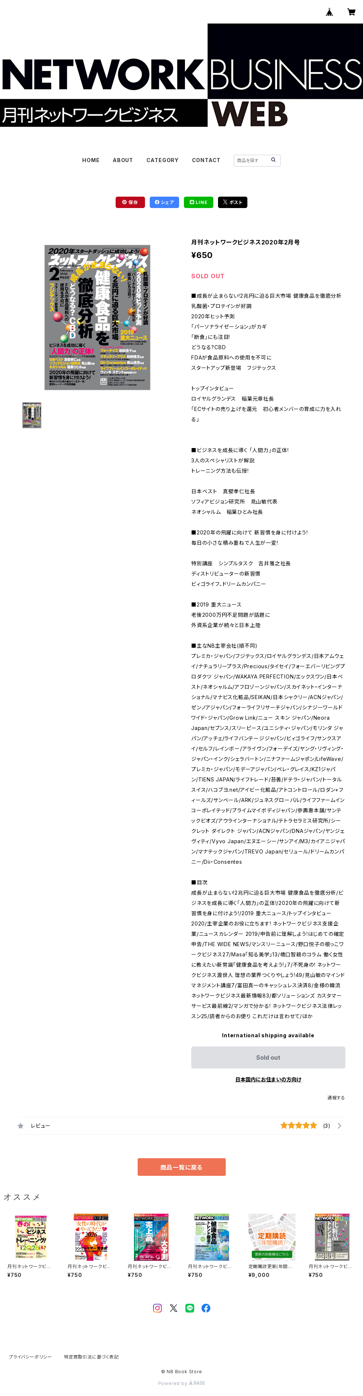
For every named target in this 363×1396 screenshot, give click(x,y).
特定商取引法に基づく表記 (91, 1357)
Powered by (181, 1383)
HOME (90, 160)
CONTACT (206, 160)
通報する (336, 1097)
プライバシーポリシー (30, 1357)
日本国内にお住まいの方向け (268, 1079)
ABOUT (123, 160)
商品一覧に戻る (181, 1167)
